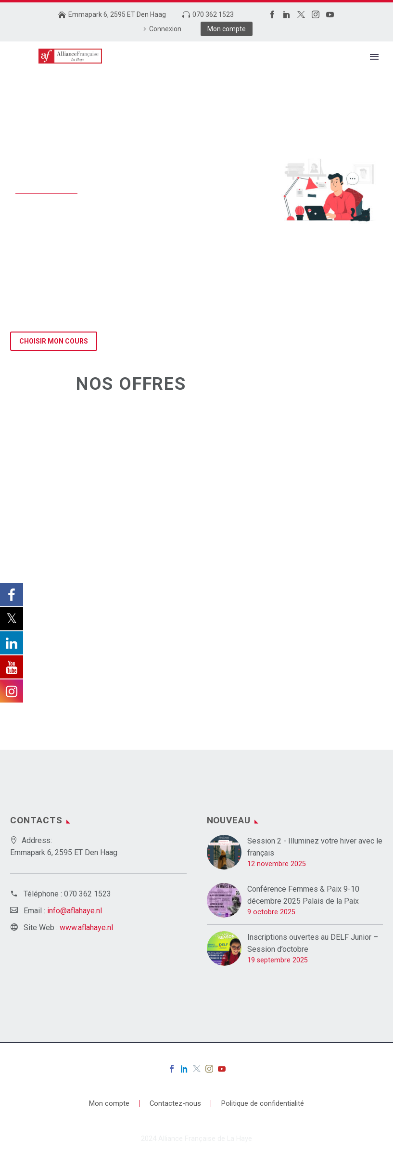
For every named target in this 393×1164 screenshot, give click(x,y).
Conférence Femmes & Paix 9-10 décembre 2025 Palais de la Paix (303, 895)
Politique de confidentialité (262, 1103)
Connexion (165, 29)
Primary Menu (374, 57)
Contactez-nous (175, 1103)
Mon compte (226, 29)
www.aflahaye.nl (86, 927)
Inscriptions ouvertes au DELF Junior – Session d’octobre (312, 943)
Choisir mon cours (53, 341)
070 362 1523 (213, 14)
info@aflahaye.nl (74, 910)
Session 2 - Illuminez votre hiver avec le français (314, 846)
